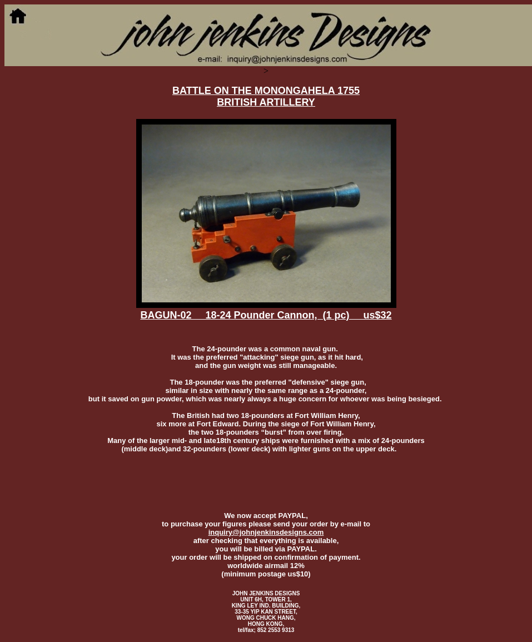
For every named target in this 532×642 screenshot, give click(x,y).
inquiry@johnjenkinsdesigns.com (266, 532)
